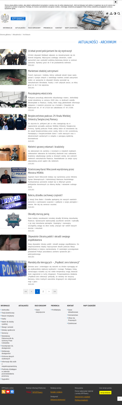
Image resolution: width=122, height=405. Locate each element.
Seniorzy (5, 333)
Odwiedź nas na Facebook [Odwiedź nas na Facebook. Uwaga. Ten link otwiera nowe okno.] (12, 392)
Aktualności (17, 35)
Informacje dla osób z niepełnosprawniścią (9, 364)
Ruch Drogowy (40, 305)
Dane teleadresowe (73, 311)
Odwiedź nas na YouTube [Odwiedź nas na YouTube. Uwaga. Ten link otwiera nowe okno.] (8, 392)
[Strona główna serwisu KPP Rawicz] (107, 13)
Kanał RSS (3, 392)
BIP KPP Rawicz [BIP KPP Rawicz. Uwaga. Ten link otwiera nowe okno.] (38, 392)
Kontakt (70, 305)
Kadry (4, 319)
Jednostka (5, 310)
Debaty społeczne (8, 330)
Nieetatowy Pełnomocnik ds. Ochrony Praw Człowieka (8, 339)
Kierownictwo (73, 315)
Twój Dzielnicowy (8, 313)
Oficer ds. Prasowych (72, 319)
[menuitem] (7, 27)
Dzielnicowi (72, 323)
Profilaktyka (56, 310)
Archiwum (26, 35)
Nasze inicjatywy (8, 316)
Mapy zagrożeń (89, 305)
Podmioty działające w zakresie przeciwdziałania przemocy (9, 372)
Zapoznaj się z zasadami (82, 396)
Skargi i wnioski (7, 327)
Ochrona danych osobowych (8, 357)
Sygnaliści (5, 379)
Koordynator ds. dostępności (7, 347)
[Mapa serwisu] (111, 13)
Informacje (5, 305)
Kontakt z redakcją (56, 392)
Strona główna (5, 35)
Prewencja (55, 305)
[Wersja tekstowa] (115, 13)
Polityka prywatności (81, 400)
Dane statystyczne (40, 311)
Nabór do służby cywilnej (8, 323)
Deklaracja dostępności (6, 352)
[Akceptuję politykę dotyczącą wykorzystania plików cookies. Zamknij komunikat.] (115, 2)
